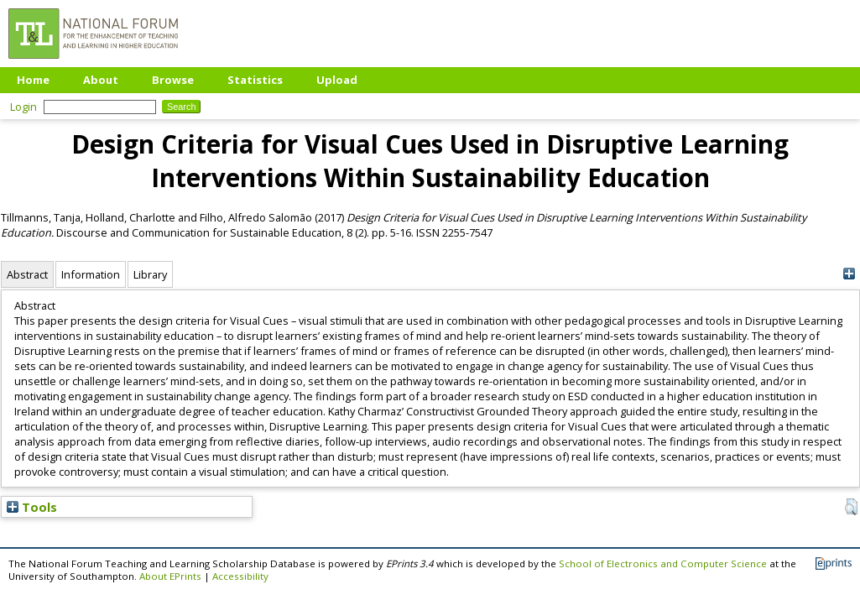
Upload (336, 79)
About (100, 79)
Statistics (255, 79)
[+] (849, 274)
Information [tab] (90, 274)
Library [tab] (150, 274)
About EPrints (170, 576)
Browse (173, 79)
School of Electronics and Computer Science (663, 563)
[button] (851, 506)
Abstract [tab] (27, 274)
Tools (32, 506)
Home (33, 79)
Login (23, 106)
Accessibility (240, 576)
